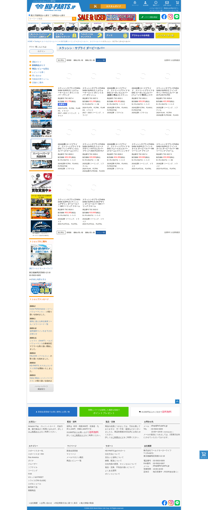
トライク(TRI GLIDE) (123, 27)
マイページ (71, 446)
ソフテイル (98, 27)
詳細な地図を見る (38, 279)
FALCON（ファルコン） (40, 356)
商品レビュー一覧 (74, 461)
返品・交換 (110, 422)
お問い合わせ (46, 503)
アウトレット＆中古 (142, 35)
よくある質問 (110, 470)
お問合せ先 (148, 422)
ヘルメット (91, 35)
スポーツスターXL (35, 451)
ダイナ (110, 27)
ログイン (41, 51)
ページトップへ (177, 401)
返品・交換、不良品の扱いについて (120, 467)
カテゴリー (33, 446)
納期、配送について (113, 461)
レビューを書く (38, 72)
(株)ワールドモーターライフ (41, 268)
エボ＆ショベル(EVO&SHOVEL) (174, 27)
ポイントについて (112, 474)
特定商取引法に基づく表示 (66, 503)
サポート (109, 446)
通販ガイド (36, 62)
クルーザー (32, 464)
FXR (30, 474)
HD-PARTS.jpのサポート (115, 451)
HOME (30, 41)
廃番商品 (32, 490)
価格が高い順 (78, 60)
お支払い (32, 422)
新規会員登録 (72, 451)
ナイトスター (59, 27)
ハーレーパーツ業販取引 (41, 387)
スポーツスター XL (33, 27)
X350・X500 (149, 27)
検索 (74, 19)
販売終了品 (32, 487)
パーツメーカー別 (167, 35)
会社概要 (147, 446)
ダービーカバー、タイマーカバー (89, 41)
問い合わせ (36, 76)
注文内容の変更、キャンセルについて (121, 464)
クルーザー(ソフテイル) (72, 27)
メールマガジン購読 (75, 457)
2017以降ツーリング (68, 41)
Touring (36, 41)
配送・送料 (71, 422)
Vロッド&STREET (36, 477)
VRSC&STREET (162, 27)
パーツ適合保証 (149, 17)
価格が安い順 (90, 60)
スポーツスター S (46, 27)
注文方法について (112, 454)
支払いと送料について (114, 457)
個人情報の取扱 (87, 503)
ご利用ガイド (35, 432)
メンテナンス (41, 35)
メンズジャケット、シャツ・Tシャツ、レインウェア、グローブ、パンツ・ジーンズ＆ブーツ (66, 35)
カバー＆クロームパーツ (50, 41)
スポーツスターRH (36, 454)
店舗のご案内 (37, 82)
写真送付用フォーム (40, 79)
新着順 (69, 60)
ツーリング (85, 27)
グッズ (117, 35)
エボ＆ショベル (34, 484)
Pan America (136, 27)
